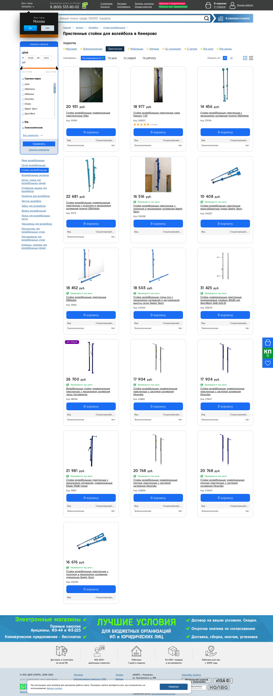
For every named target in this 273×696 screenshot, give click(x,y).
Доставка (121, 3)
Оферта (23, 692)
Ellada (28, 104)
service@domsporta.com (163, 694)
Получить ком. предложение (173, 7)
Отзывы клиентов (143, 7)
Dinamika (29, 99)
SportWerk (30, 113)
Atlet (27, 84)
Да (30, 28)
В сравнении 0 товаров (238, 18)
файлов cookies (54, 688)
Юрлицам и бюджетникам (172, 3)
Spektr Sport (31, 109)
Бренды (119, 679)
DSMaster (29, 94)
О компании (106, 3)
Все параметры (30, 135)
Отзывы (119, 675)
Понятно (174, 686)
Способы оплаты (191, 674)
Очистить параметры (39, 150)
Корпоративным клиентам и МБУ (90, 679)
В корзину (91, 132)
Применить (39, 144)
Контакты (105, 7)
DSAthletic (30, 89)
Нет (47, 28)
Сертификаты (123, 7)
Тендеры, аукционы (144, 3)
